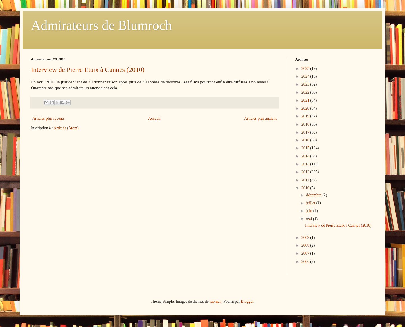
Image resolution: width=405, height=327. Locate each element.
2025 (306, 68)
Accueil (154, 118)
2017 (306, 132)
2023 (306, 84)
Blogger (247, 301)
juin (309, 211)
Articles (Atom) (66, 128)
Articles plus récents (48, 118)
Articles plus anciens (260, 118)
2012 (306, 172)
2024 (306, 76)
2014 (306, 156)
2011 (306, 180)
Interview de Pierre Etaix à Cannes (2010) (88, 69)
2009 (306, 237)
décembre (314, 195)
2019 (306, 116)
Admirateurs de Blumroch (101, 25)
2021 (306, 100)
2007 (306, 253)
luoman (215, 301)
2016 (306, 140)
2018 (306, 124)
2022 (306, 92)
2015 (306, 148)
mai (309, 219)
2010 (306, 188)
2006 (306, 261)
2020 (306, 108)
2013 (306, 164)
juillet (311, 203)
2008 (306, 245)
